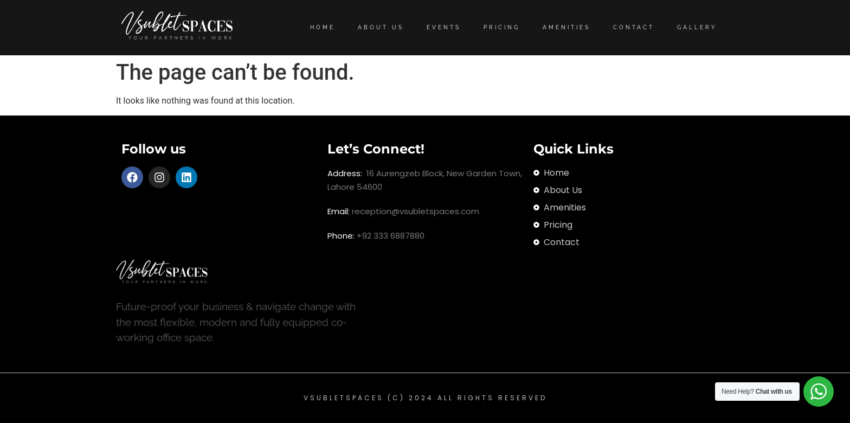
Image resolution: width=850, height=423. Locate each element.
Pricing (502, 27)
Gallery (697, 27)
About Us (381, 27)
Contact (633, 27)
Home (322, 27)
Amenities (566, 27)
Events (444, 27)
